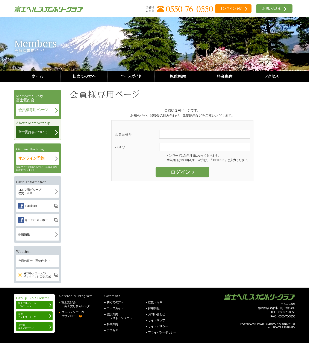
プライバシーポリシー (162, 332)
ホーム (37, 76)
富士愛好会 (68, 302)
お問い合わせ (156, 314)
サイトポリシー (158, 326)
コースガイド (131, 76)
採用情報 (153, 308)
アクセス (272, 76)
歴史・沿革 (155, 302)
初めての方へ (84, 76)
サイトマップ (156, 320)
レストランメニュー (122, 318)
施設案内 (178, 76)
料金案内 (225, 76)
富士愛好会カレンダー (78, 306)
